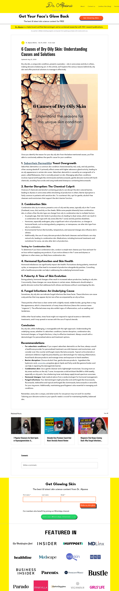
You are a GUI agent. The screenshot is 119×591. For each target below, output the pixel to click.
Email (62, 495)
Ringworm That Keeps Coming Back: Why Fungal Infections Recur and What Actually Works (92, 439)
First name (26, 495)
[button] (91, 18)
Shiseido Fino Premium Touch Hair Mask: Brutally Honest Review (59, 439)
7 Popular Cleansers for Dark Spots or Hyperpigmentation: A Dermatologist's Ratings (26, 439)
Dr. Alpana (19, 27)
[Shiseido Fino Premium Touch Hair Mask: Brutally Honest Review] (59, 425)
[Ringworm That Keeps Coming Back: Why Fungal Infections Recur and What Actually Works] (93, 425)
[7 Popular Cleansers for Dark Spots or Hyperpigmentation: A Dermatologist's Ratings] (26, 425)
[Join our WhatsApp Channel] (59, 516)
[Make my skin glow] (88, 505)
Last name (45, 495)
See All (106, 413)
